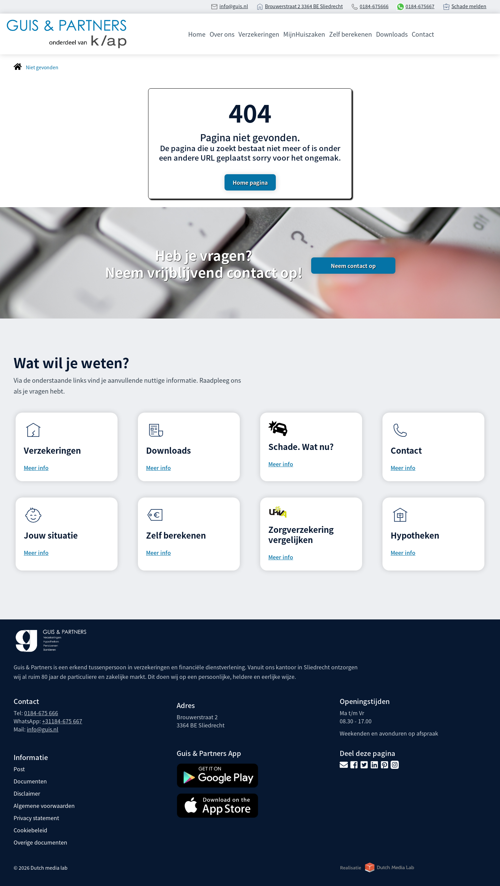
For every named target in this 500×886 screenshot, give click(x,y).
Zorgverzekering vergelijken (301, 534)
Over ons (222, 34)
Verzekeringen (258, 34)
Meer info (36, 468)
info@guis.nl (233, 6)
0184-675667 (420, 6)
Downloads (392, 34)
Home (197, 34)
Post (19, 769)
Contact (423, 34)
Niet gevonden (42, 67)
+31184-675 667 (62, 721)
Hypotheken (415, 535)
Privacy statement (36, 818)
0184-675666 (374, 6)
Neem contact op (353, 265)
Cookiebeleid (30, 830)
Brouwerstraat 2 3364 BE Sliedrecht (304, 6)
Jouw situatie (51, 535)
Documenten (30, 781)
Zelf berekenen (350, 34)
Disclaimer (27, 793)
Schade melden (468, 6)
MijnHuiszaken (304, 34)
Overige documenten (40, 842)
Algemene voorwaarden (44, 805)
